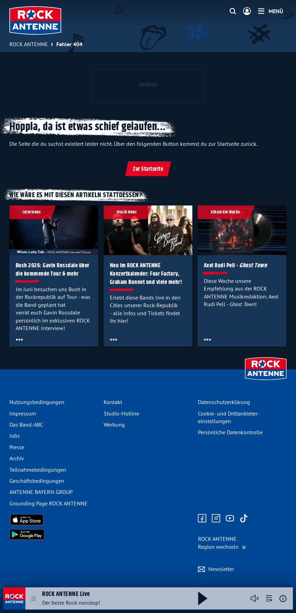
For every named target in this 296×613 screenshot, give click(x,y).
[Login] (247, 11)
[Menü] (271, 11)
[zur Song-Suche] (269, 598)
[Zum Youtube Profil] (230, 518)
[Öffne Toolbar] (19, 339)
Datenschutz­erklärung (224, 401)
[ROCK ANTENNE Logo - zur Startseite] (35, 20)
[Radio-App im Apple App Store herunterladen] (53, 519)
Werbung (114, 424)
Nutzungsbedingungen (36, 401)
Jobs (14, 435)
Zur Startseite (148, 169)
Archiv (16, 458)
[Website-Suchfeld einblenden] (232, 11)
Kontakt (113, 401)
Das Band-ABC (26, 424)
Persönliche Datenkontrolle (230, 432)
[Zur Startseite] (266, 380)
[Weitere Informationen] (283, 598)
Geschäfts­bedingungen (36, 480)
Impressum (22, 413)
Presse (16, 447)
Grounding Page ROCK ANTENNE (48, 503)
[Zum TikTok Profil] (244, 518)
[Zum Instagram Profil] (216, 518)
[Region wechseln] (222, 543)
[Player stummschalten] (254, 598)
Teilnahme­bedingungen (37, 469)
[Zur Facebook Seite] (202, 518)
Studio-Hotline (121, 413)
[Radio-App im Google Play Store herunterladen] (53, 534)
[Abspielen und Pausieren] (203, 598)
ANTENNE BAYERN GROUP (41, 491)
